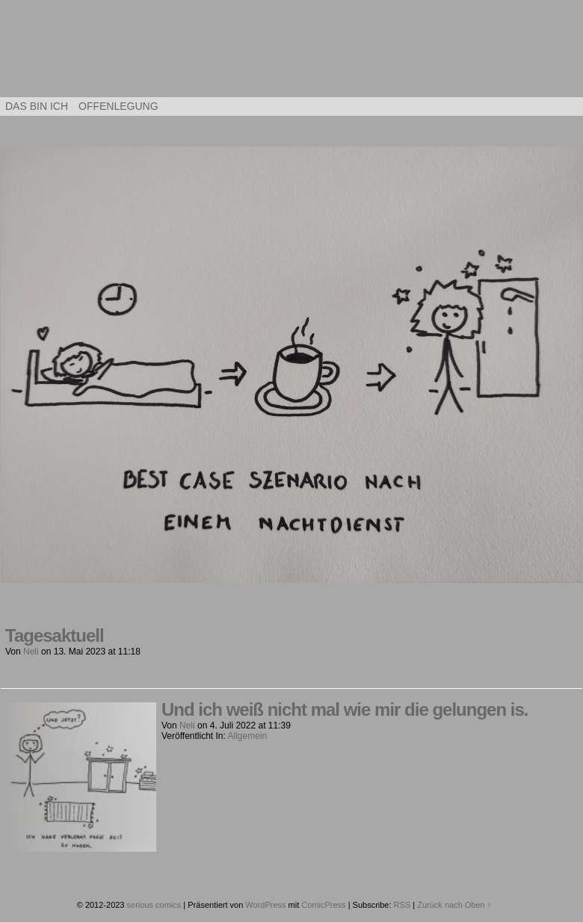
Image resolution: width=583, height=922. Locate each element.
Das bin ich (36, 106)
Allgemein (248, 736)
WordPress (265, 904)
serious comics (292, 52)
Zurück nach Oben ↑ (454, 904)
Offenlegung (118, 106)
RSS (402, 904)
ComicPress (323, 904)
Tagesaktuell (54, 635)
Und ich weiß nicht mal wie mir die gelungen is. (344, 709)
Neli (31, 651)
